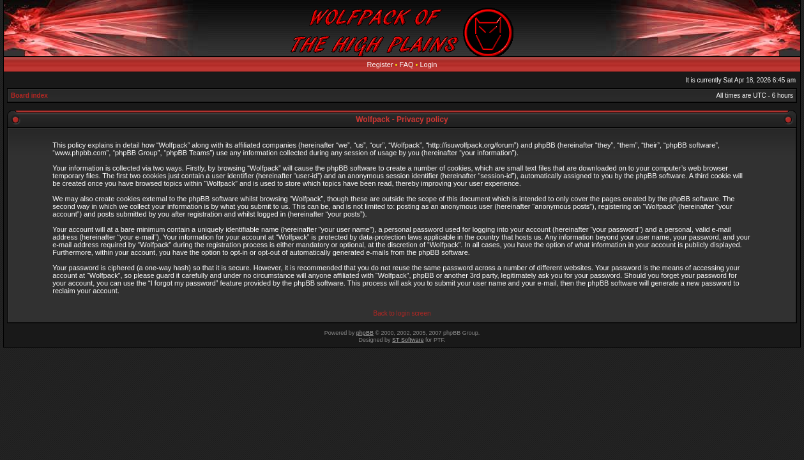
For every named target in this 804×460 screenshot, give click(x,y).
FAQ (407, 64)
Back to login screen (401, 313)
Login (428, 64)
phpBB (365, 333)
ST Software (407, 340)
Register (380, 64)
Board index (29, 95)
